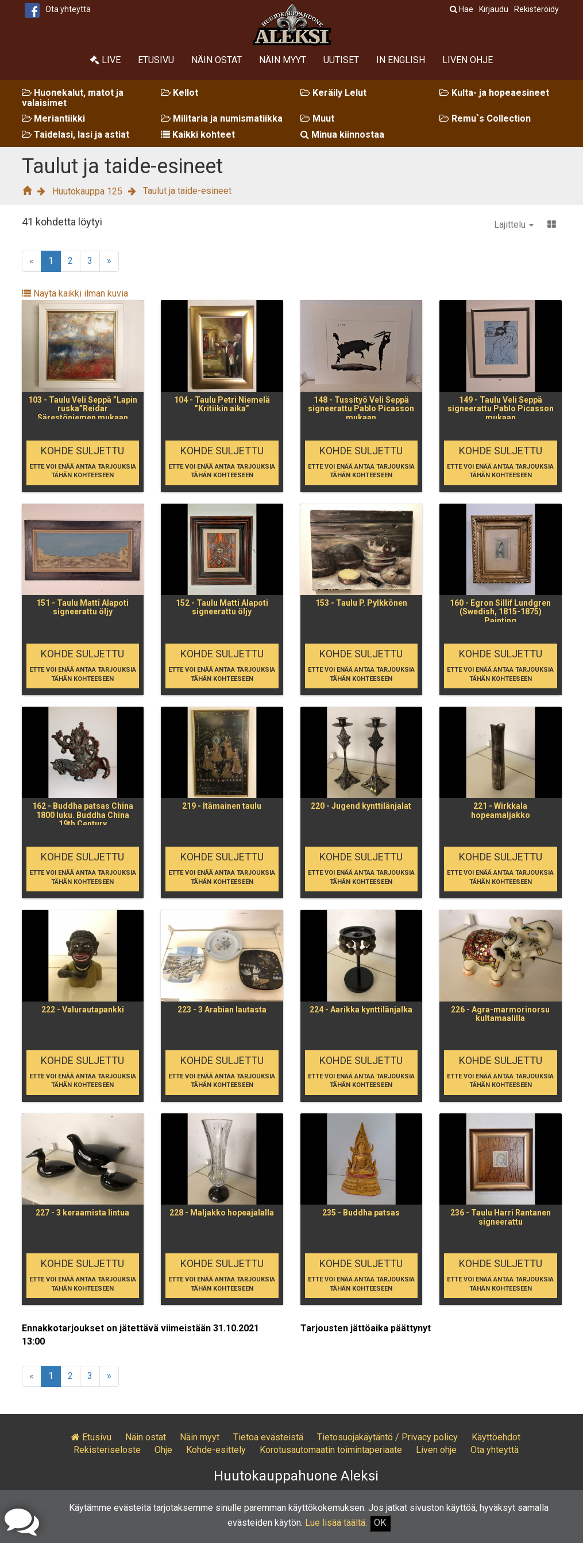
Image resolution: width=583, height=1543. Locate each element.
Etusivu (156, 59)
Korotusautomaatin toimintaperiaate (331, 1449)
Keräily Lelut (333, 92)
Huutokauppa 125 (87, 191)
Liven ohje (467, 59)
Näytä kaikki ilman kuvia (75, 293)
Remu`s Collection (485, 118)
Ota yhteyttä (68, 9)
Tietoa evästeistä (268, 1437)
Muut (317, 118)
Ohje (163, 1449)
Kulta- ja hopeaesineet (494, 92)
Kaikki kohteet (198, 134)
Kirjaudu (493, 9)
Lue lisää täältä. (336, 1522)
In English (400, 59)
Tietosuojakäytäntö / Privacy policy (387, 1437)
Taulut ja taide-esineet (187, 190)
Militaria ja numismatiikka (222, 118)
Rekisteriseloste (107, 1449)
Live (105, 59)
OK (380, 1522)
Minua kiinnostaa (342, 134)
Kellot (179, 92)
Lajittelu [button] (514, 224)
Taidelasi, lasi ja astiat (75, 134)
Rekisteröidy (536, 9)
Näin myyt (282, 59)
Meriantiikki (53, 118)
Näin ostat (216, 59)
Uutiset (341, 59)
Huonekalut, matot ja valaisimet (72, 97)
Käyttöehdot (496, 1437)
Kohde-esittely (216, 1449)
